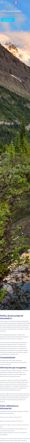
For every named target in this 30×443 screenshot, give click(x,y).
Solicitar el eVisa (7, 20)
